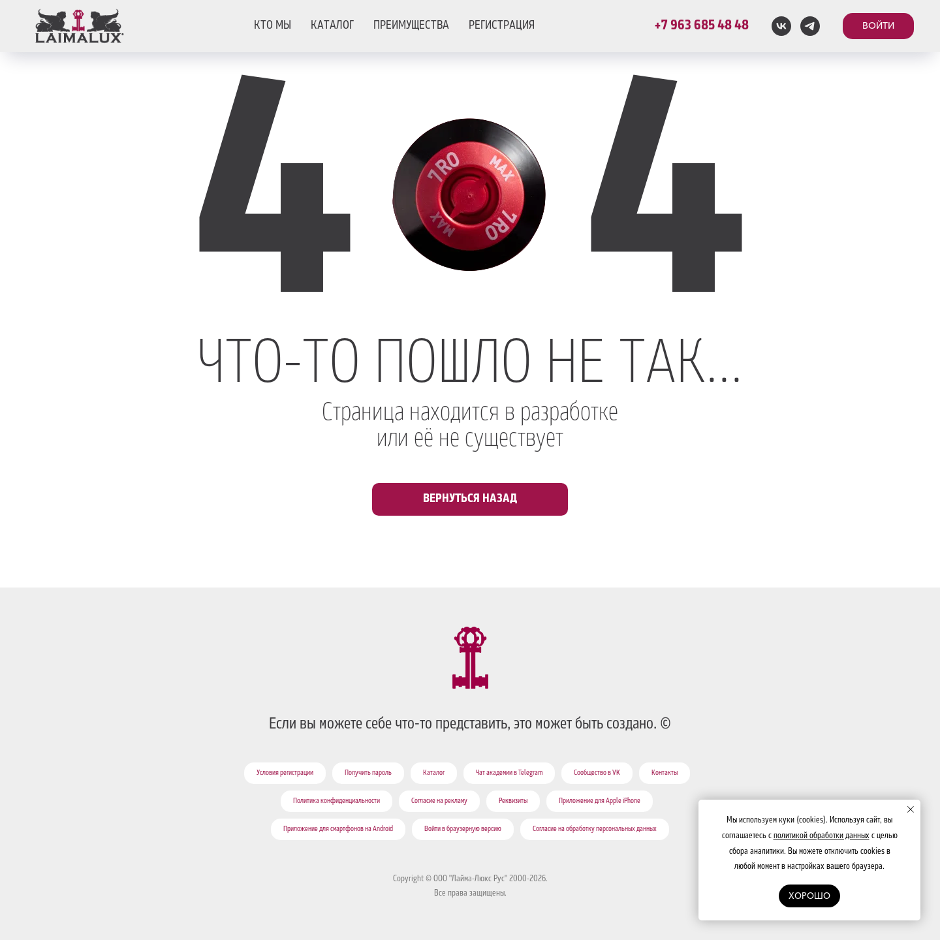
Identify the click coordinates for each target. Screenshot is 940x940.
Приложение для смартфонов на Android (338, 830)
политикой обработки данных (822, 836)
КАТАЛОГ (332, 26)
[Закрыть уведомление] (910, 809)
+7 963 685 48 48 (701, 26)
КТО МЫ (272, 26)
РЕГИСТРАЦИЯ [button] (502, 26)
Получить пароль (368, 773)
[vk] (781, 26)
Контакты (664, 773)
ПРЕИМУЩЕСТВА (411, 26)
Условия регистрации (285, 773)
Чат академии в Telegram (509, 773)
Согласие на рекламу (439, 802)
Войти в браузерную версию (462, 830)
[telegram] (810, 26)
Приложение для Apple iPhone (599, 802)
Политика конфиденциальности (336, 802)
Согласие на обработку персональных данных (595, 830)
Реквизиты (513, 802)
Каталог (434, 773)
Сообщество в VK (597, 773)
